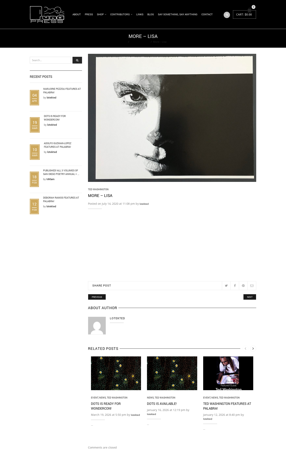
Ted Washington (140, 42)
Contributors (120, 14)
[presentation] (245, 349)
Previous (97, 297)
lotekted (144, 204)
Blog (150, 14)
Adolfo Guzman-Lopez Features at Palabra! (57, 145)
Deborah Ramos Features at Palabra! (61, 199)
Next (249, 297)
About (76, 14)
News (102, 397)
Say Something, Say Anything (177, 14)
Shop (100, 14)
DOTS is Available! (162, 404)
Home (123, 42)
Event (94, 397)
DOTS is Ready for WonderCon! (55, 118)
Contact (207, 14)
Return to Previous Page (241, 38)
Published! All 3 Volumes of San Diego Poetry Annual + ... (61, 172)
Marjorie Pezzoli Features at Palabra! (62, 90)
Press (89, 14)
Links (139, 14)
